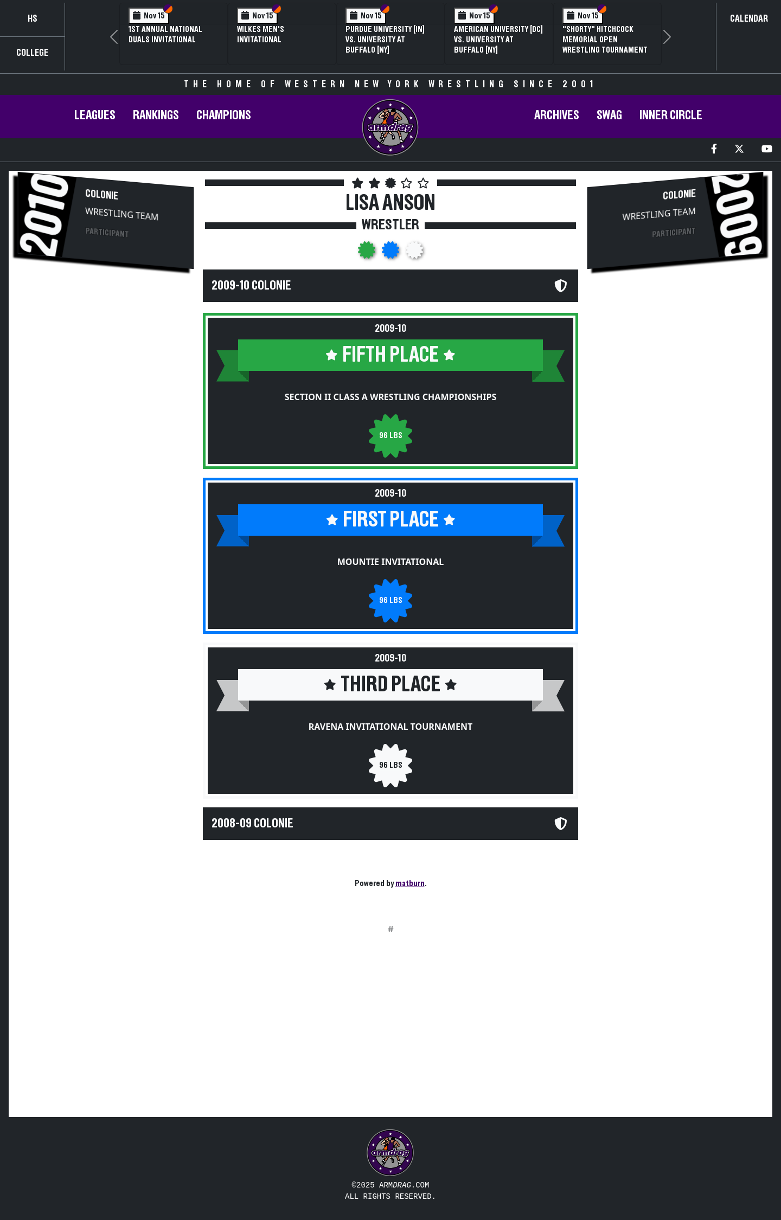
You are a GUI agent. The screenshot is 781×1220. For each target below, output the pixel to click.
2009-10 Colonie (251, 285)
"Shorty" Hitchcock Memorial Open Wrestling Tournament (605, 39)
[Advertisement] (105, 364)
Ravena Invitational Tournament (390, 727)
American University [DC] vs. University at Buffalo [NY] (498, 39)
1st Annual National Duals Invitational (165, 34)
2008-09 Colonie (252, 823)
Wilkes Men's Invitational (260, 34)
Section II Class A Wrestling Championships (391, 397)
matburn (410, 883)
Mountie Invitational (390, 562)
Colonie (101, 195)
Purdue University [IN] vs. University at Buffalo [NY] (385, 39)
